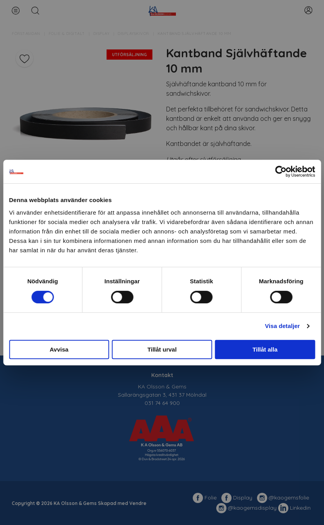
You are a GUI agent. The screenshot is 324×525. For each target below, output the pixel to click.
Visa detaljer (282, 326)
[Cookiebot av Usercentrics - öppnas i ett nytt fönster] (280, 171)
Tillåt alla (264, 349)
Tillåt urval (162, 349)
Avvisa (59, 349)
